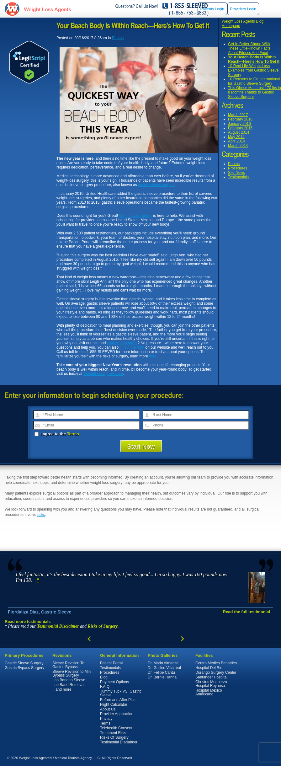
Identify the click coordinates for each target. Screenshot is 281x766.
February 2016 (240, 119)
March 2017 (238, 115)
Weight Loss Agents (135, 215)
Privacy (106, 718)
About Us (107, 709)
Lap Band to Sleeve (68, 680)
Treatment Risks (113, 733)
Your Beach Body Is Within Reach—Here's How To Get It (253, 59)
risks (41, 514)
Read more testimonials (28, 621)
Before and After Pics (117, 700)
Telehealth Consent (116, 728)
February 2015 (240, 128)
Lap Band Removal (68, 685)
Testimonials (238, 177)
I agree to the (56, 433)
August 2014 (238, 132)
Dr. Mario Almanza (163, 663)
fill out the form (132, 347)
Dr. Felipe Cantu (161, 672)
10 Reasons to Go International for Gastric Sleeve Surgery (254, 81)
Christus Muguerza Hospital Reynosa (211, 684)
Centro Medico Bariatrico (216, 663)
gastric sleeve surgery (156, 185)
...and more (62, 689)
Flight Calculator (113, 704)
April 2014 (236, 141)
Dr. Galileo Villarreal (164, 668)
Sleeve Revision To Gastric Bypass (68, 665)
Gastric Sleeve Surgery (24, 663)
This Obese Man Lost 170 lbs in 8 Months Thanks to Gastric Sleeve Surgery (254, 92)
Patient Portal (111, 663)
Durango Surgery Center (215, 672)
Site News (236, 172)
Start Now (141, 446)
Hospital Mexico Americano (208, 692)
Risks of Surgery (103, 626)
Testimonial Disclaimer (58, 626)
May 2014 (236, 137)
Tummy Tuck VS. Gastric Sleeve (120, 693)
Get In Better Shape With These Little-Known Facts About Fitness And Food (249, 48)
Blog (104, 677)
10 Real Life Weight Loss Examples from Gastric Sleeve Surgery (253, 70)
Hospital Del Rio (208, 668)
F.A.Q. (105, 686)
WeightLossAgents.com (47, 9)
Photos (234, 164)
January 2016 (239, 123)
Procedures (237, 168)
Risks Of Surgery (114, 737)
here (152, 356)
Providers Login (243, 9)
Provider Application (116, 714)
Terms (73, 433)
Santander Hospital (211, 677)
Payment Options (114, 682)
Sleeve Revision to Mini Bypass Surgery (72, 673)
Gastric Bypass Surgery (24, 668)
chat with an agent (122, 343)
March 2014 (238, 145)
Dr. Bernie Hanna (162, 677)
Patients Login (212, 9)
